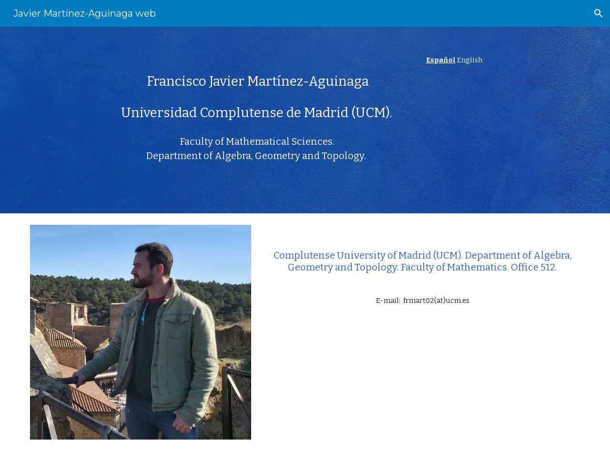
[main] (258, 75)
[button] (598, 13)
